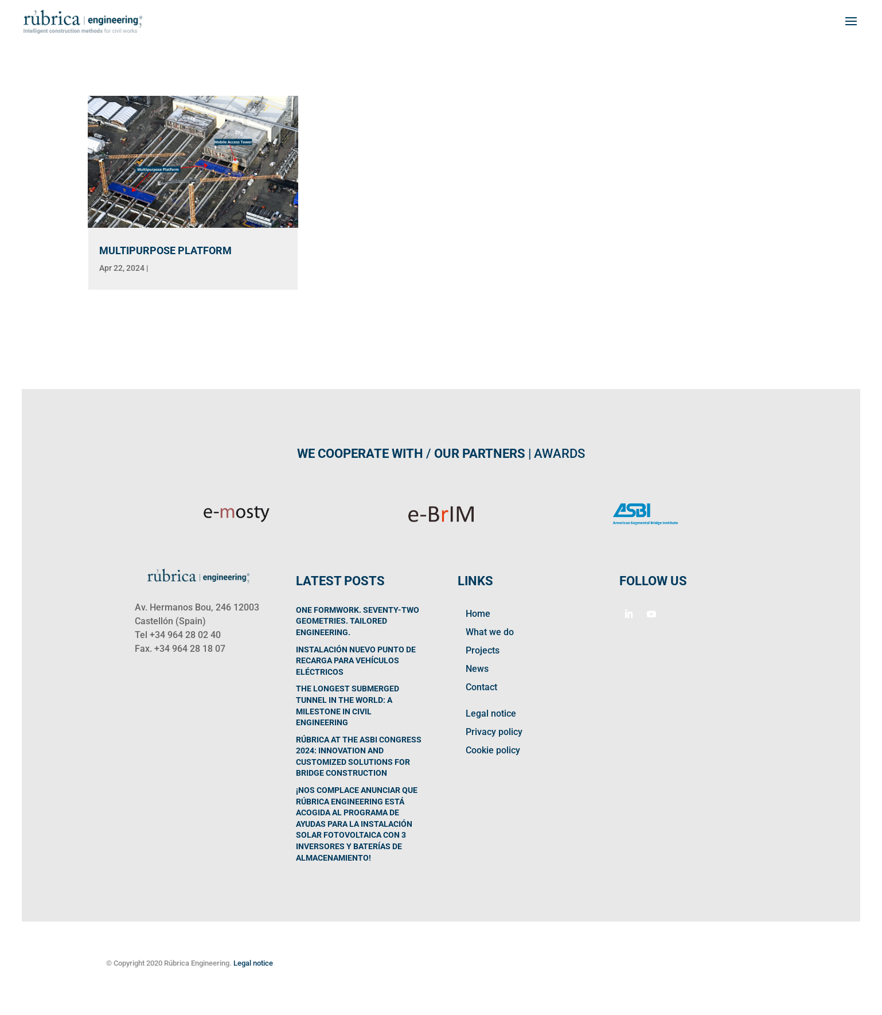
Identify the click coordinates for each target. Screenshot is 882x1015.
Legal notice (491, 713)
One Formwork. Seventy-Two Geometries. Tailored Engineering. (357, 621)
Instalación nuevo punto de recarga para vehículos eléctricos (356, 660)
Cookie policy (493, 750)
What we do (490, 632)
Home (478, 613)
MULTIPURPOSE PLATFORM (165, 250)
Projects (482, 650)
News (477, 668)
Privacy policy (494, 731)
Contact (481, 687)
